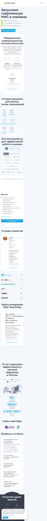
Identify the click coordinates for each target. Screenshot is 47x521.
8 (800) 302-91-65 (23, 451)
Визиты (8, 128)
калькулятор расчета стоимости (19, 391)
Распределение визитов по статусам (15, 183)
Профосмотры (37, 128)
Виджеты (31, 138)
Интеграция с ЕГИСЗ (20, 138)
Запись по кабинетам (11, 179)
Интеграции (36, 132)
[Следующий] (39, 213)
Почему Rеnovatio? (23, 76)
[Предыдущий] (37, 213)
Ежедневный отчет (10, 188)
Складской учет (12, 132)
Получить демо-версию (11, 30)
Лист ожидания (9, 176)
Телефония (21, 132)
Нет (20, 491)
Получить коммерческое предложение (23, 196)
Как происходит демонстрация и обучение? (23, 403)
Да (6, 491)
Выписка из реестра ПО (34, 515)
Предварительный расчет (12, 177)
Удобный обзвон (10, 181)
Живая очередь (9, 185)
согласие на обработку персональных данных (28, 495)
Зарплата (28, 132)
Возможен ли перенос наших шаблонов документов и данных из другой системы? (23, 409)
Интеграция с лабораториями (27, 135)
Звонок (34, 483)
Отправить (23, 500)
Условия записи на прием (12, 172)
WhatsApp (21, 483)
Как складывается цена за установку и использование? (23, 383)
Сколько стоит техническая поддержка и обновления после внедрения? (23, 416)
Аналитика (15, 135)
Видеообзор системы (23, 123)
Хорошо (6, 517)
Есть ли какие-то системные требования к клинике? (23, 397)
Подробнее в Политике (8, 514)
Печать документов (11, 186)
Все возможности (9, 192)
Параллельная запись (11, 174)
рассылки (6, 489)
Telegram (8, 483)
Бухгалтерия (28, 128)
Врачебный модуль (17, 128)
